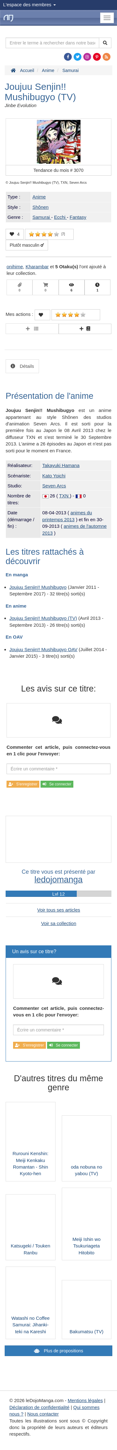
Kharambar (37, 266)
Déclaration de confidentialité (39, 1407)
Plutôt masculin (27, 245)
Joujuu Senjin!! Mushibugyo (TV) (43, 618)
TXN (64, 495)
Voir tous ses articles (58, 910)
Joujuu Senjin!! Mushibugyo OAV (43, 649)
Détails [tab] (26, 366)
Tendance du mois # (58, 170)
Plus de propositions (63, 1350)
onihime (15, 266)
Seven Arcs (54, 485)
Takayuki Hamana (61, 465)
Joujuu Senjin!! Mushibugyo (37, 587)
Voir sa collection (58, 923)
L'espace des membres (29, 4)
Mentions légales (85, 1400)
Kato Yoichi (54, 475)
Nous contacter (43, 1414)
